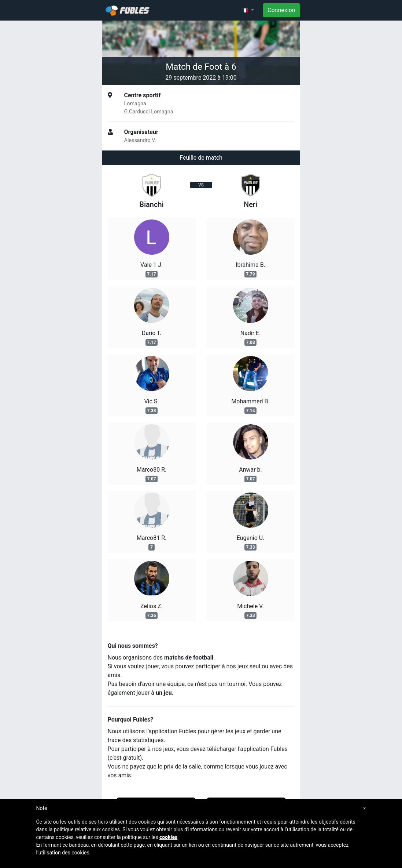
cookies (168, 837)
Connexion (281, 10)
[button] (248, 10)
